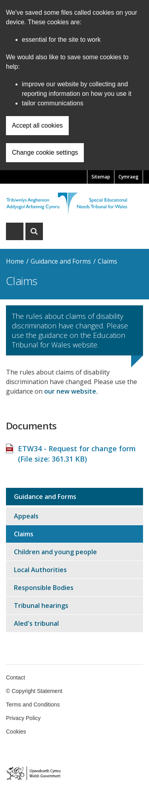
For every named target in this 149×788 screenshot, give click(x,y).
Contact (15, 677)
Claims (107, 261)
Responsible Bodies (44, 587)
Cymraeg (128, 176)
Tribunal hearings (41, 605)
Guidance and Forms (61, 261)
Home (15, 261)
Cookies (16, 731)
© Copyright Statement (34, 691)
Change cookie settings (45, 152)
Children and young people (55, 551)
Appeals (26, 516)
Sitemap (100, 176)
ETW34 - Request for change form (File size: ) (77, 454)
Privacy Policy (23, 718)
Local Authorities (40, 569)
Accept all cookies (37, 125)
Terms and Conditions (33, 704)
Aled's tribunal (36, 623)
